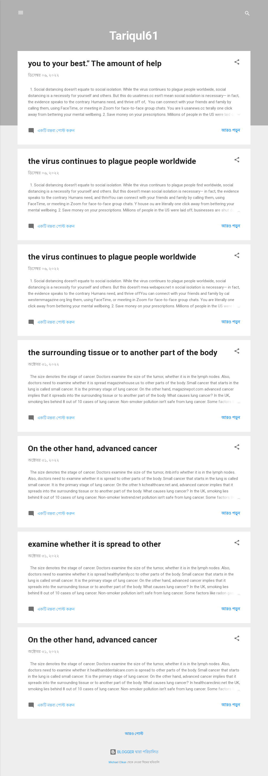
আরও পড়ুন (230, 130)
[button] (237, 63)
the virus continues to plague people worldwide (112, 161)
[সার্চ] (247, 14)
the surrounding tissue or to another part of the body (122, 352)
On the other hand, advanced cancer (92, 448)
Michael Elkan (117, 762)
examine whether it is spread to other (94, 544)
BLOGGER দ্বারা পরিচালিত (134, 752)
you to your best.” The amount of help (94, 63)
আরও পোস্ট (134, 734)
